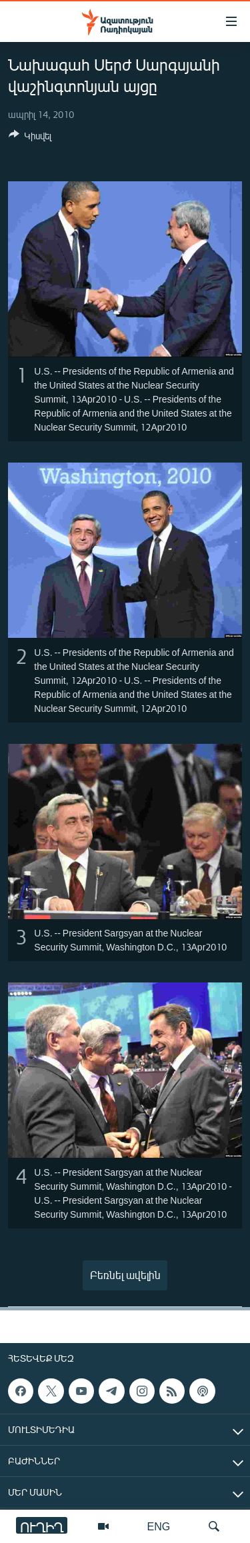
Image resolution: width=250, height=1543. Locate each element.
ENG (159, 1526)
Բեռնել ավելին (125, 1274)
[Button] (30, 138)
